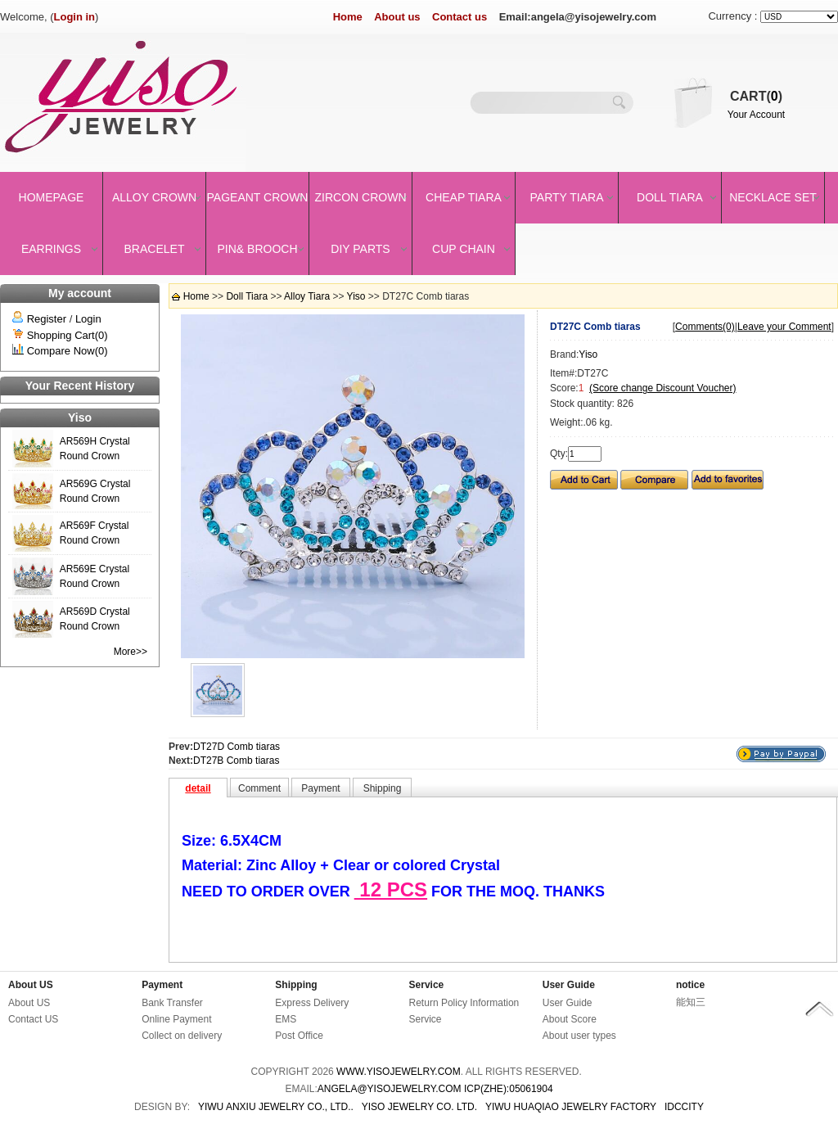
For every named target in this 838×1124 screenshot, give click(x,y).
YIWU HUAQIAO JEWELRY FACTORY (570, 1107)
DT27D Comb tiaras (236, 746)
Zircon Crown (361, 197)
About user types (579, 1035)
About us (397, 17)
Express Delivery (312, 1003)
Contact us (459, 17)
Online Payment (176, 1019)
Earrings (51, 248)
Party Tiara (567, 197)
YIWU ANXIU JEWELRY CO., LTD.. (276, 1107)
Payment (162, 985)
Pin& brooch (257, 248)
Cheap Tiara (464, 197)
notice (690, 985)
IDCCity (684, 1107)
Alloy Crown (154, 197)
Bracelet (154, 248)
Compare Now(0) (67, 351)
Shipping (296, 985)
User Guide (569, 985)
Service (426, 985)
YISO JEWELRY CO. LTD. (419, 1107)
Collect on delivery (182, 1035)
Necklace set (773, 197)
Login (88, 319)
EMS (285, 1019)
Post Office (298, 1035)
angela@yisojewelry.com (390, 1089)
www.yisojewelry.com (398, 1071)
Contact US (33, 1019)
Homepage (51, 197)
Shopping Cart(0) (67, 335)
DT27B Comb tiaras (236, 760)
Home (348, 17)
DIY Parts (360, 248)
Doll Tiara (670, 197)
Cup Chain (463, 248)
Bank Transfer (172, 1003)
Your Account (756, 114)
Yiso (356, 296)
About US (30, 985)
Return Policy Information (464, 1003)
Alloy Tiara (307, 296)
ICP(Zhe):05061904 (508, 1089)
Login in (75, 17)
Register (46, 319)
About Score (570, 1019)
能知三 (690, 1002)
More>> (130, 651)
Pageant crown (258, 197)
